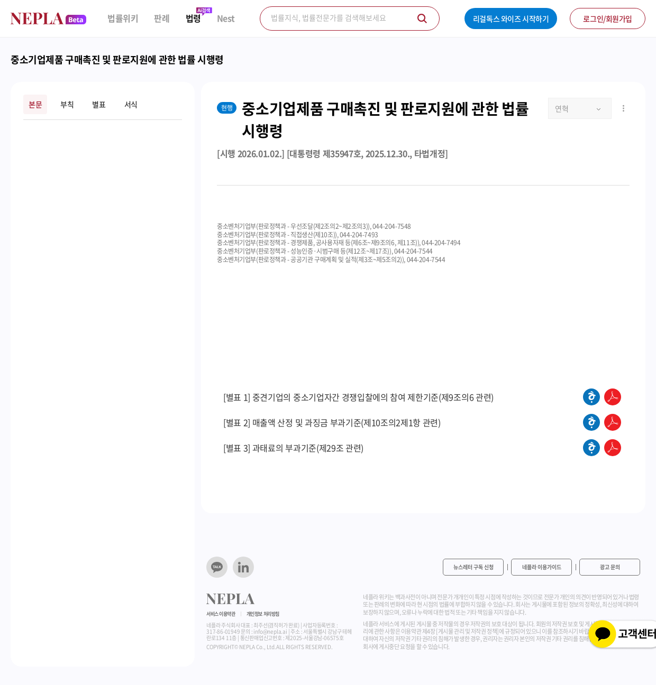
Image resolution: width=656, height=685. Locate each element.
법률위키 (122, 18)
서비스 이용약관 (220, 613)
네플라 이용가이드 (541, 567)
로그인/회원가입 (607, 18)
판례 (161, 18)
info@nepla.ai (270, 631)
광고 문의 (610, 567)
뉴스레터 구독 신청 (473, 567)
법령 (193, 18)
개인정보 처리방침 (263, 613)
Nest (226, 18)
